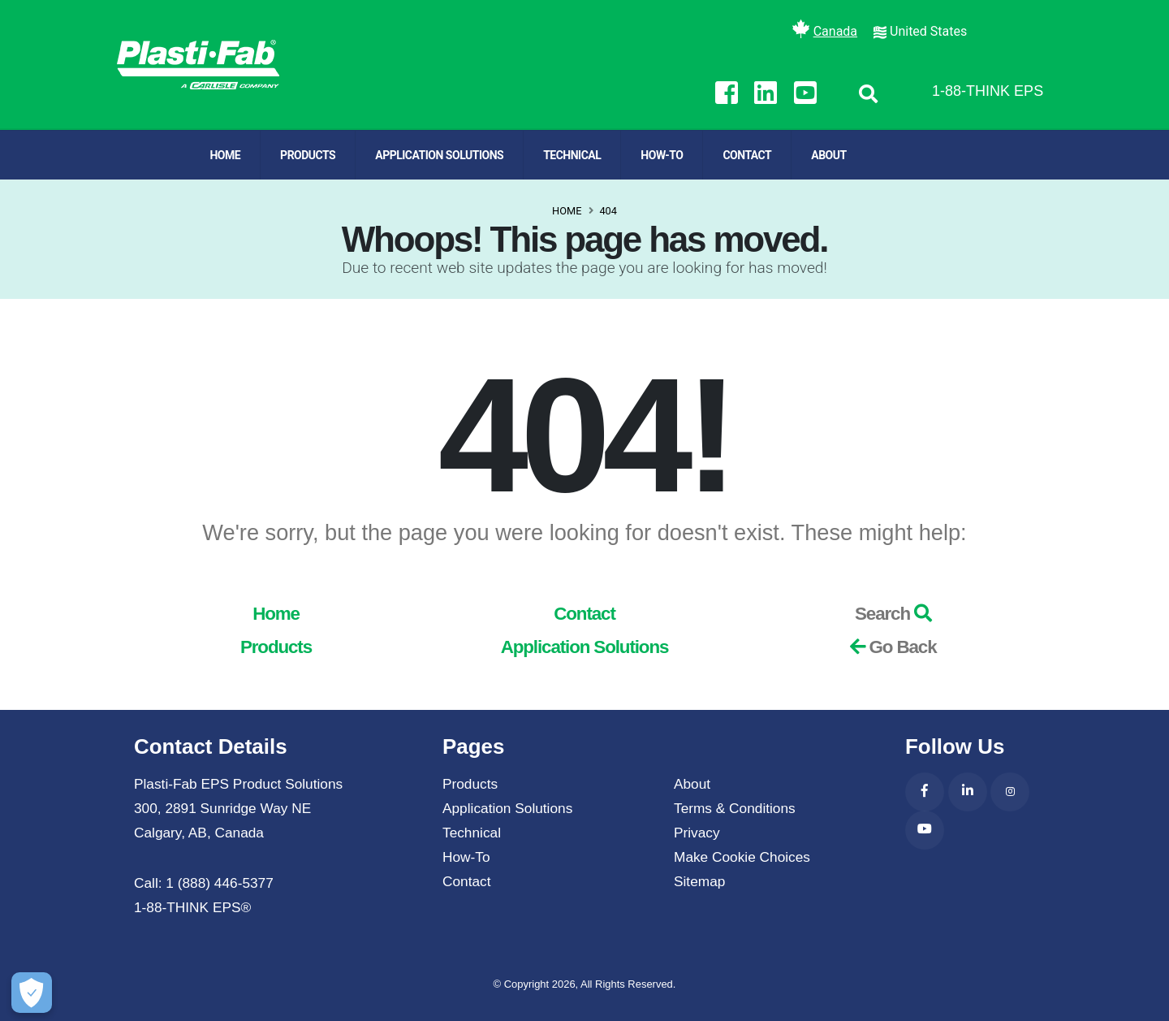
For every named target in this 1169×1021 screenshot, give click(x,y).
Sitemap (699, 881)
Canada (835, 31)
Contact (747, 155)
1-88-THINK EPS (987, 91)
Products (307, 155)
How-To (662, 155)
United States (928, 31)
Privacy (697, 832)
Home (224, 155)
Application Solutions (439, 155)
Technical (572, 155)
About (828, 155)
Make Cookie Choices (742, 857)
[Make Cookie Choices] (26, 992)
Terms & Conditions (735, 808)
